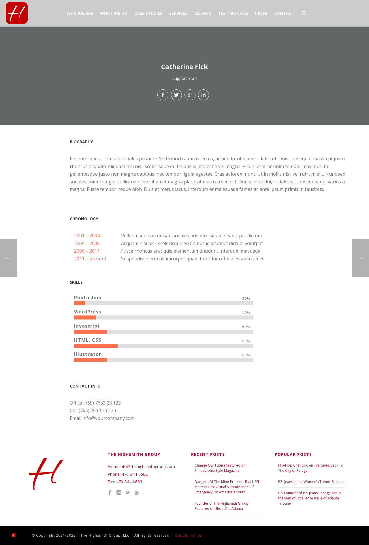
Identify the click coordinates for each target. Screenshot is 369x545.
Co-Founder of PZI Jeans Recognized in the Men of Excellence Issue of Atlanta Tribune (309, 498)
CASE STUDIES (148, 13)
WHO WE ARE (80, 13)
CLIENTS (202, 13)
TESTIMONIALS (233, 13)
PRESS (261, 13)
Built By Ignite (188, 535)
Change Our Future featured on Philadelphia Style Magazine (220, 468)
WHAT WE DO (113, 13)
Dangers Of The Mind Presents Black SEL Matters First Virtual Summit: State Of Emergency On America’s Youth (227, 487)
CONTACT (284, 13)
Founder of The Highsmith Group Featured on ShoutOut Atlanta (221, 506)
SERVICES (178, 13)
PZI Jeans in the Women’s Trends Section (311, 481)
